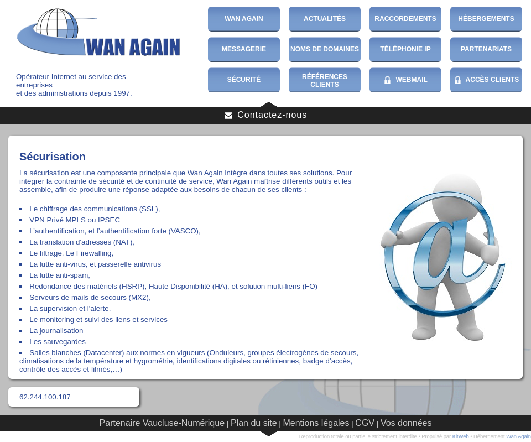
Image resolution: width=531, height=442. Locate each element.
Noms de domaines (324, 49)
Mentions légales (316, 423)
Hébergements (486, 19)
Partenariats (486, 49)
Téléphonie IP (405, 49)
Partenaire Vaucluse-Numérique (162, 423)
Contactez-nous (266, 115)
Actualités (325, 19)
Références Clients (324, 81)
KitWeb (460, 436)
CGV (364, 423)
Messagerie (244, 49)
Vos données (406, 423)
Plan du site (254, 423)
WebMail (405, 80)
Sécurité (244, 80)
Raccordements (405, 19)
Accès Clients (486, 80)
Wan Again (244, 19)
